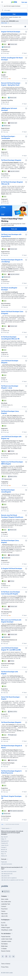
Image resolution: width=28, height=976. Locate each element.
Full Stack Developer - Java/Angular (8, 137)
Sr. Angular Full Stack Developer (11, 568)
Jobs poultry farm (5, 875)
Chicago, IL (3, 847)
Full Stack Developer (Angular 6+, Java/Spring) (12, 260)
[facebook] (2, 956)
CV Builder (4, 948)
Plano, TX (3, 853)
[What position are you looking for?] (14, 6)
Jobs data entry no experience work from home (12, 880)
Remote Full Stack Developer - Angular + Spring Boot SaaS (11, 84)
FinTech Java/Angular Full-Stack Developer (12, 58)
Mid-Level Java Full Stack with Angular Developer (11, 621)
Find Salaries (4, 944)
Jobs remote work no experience (9, 877)
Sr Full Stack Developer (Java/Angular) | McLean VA (10, 338)
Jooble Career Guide (6, 939)
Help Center (4, 913)
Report (24, 53)
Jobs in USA (4, 916)
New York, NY (4, 836)
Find (14, 14)
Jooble (11, 972)
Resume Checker (5, 951)
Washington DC (5, 841)
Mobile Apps (4, 946)
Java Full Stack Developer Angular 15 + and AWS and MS (11, 649)
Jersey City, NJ (4, 845)
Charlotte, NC (4, 843)
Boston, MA (4, 851)
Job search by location (6, 864)
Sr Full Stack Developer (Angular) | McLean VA (12, 183)
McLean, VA (4, 849)
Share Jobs (4, 925)
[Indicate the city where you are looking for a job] (14, 10)
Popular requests (7, 828)
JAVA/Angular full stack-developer (9, 109)
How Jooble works (6, 901)
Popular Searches (5, 936)
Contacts (3, 906)
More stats (5, 23)
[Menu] (2, 2)
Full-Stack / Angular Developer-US (11, 797)
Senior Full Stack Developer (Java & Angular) (12, 312)
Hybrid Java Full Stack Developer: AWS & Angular (12, 463)
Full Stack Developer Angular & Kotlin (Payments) (11, 772)
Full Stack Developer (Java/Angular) (8, 491)
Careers (3, 911)
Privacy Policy (4, 967)
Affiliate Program (5, 927)
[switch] (25, 26)
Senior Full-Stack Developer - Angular (10, 698)
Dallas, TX (3, 839)
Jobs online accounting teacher (8, 871)
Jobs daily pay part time (6, 873)
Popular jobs (4, 862)
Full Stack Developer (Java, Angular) (10, 412)
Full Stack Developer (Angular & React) (11, 746)
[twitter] (9, 956)
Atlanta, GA (4, 855)
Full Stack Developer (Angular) (11, 160)
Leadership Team (5, 904)
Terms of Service (5, 963)
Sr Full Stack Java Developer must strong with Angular (10, 593)
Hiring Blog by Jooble (6, 930)
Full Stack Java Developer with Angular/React (11, 235)
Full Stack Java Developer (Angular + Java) (9, 387)
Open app (24, 2)
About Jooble (4, 899)
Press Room (4, 909)
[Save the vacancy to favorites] (26, 31)
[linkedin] (13, 956)
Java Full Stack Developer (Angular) (9, 361)
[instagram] (6, 956)
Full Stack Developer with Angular (9, 672)
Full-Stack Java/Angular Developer (9, 288)
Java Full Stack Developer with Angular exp (11, 437)
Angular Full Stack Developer (10, 31)
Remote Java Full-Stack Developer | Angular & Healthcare (12, 516)
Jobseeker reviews (6, 941)
